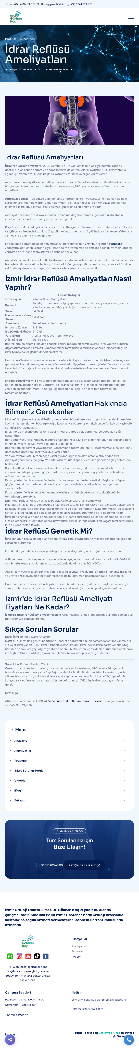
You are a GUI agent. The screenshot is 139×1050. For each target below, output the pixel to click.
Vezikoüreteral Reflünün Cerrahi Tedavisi (75, 701)
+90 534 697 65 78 (81, 4)
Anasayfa (21, 740)
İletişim (19, 800)
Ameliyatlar (22, 750)
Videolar (20, 780)
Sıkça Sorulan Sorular (29, 770)
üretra (89, 244)
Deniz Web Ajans (109, 1032)
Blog (17, 790)
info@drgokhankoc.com (87, 1008)
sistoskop (115, 244)
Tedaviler (21, 760)
